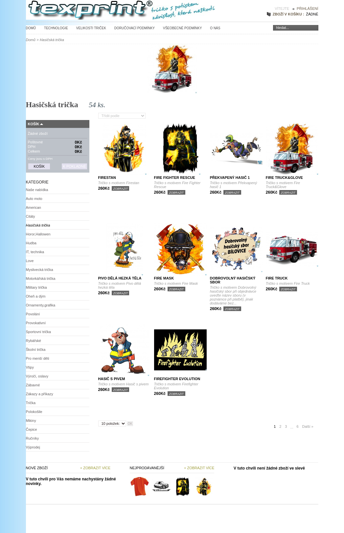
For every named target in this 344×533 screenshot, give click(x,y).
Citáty (30, 216)
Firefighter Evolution (177, 379)
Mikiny (31, 421)
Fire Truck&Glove (284, 178)
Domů (31, 28)
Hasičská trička (38, 225)
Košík (33, 124)
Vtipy (30, 367)
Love (30, 261)
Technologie (56, 28)
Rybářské (33, 341)
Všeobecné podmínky (182, 28)
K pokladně (74, 166)
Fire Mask (164, 278)
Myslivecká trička (39, 270)
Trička (31, 403)
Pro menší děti (37, 358)
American (33, 207)
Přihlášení (307, 9)
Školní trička (36, 349)
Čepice (31, 429)
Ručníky (32, 438)
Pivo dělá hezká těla (120, 278)
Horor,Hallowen (38, 234)
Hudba (31, 243)
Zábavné (33, 385)
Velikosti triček (91, 28)
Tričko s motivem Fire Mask (176, 283)
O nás (215, 28)
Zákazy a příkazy (39, 394)
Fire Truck (277, 278)
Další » (307, 426)
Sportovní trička (38, 332)
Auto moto (34, 199)
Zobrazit (120, 188)
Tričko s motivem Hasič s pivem (123, 384)
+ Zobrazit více (95, 468)
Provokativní (36, 323)
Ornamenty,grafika (41, 305)
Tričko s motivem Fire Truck (288, 283)
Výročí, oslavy (37, 376)
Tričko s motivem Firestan (118, 183)
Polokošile (34, 412)
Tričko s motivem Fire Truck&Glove (283, 185)
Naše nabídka (37, 190)
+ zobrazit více (199, 468)
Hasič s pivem (111, 379)
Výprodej (33, 447)
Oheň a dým (36, 296)
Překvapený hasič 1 (230, 178)
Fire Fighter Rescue (174, 178)
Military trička (36, 287)
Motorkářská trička (41, 278)
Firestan (107, 178)
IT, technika (35, 252)
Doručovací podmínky (134, 28)
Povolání (33, 314)
